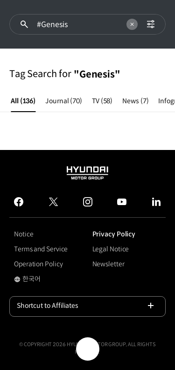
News (135, 101)
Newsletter (108, 264)
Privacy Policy (114, 234)
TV (102, 101)
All (23, 101)
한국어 (39, 280)
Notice (23, 234)
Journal (63, 101)
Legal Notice (110, 249)
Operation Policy (38, 264)
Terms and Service (41, 249)
